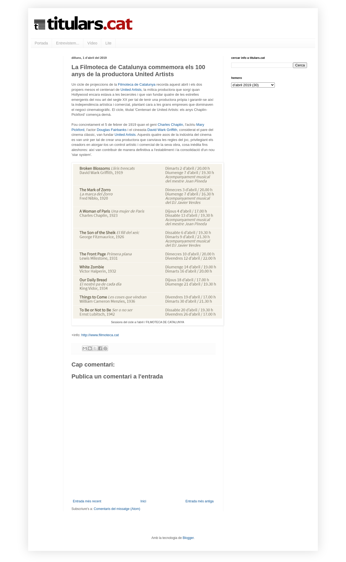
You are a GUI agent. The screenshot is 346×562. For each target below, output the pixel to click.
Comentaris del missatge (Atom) (117, 509)
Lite (108, 43)
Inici (143, 501)
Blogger (188, 538)
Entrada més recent (87, 501)
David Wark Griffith (162, 130)
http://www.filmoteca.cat (100, 335)
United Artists (131, 90)
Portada (41, 43)
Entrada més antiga (199, 501)
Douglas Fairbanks (111, 130)
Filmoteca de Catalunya (137, 84)
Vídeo (92, 43)
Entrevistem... (67, 43)
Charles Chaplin (170, 125)
